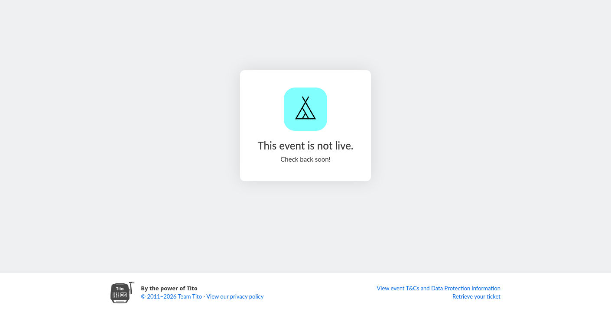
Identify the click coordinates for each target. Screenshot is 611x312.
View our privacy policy (234, 296)
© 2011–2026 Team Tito (172, 296)
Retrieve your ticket (476, 296)
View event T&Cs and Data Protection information (438, 288)
